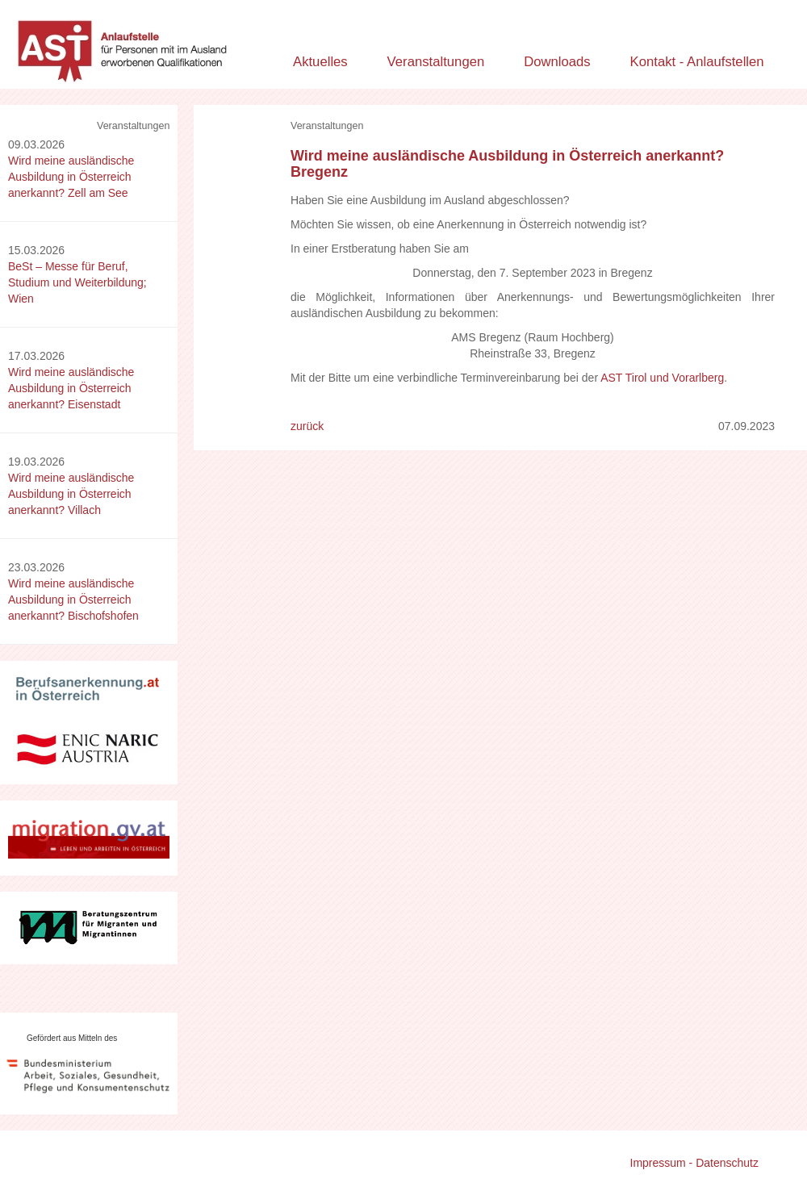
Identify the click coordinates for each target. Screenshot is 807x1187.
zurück (307, 426)
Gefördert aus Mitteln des (72, 1038)
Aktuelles (320, 61)
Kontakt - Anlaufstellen (697, 61)
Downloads (557, 61)
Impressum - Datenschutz (694, 1162)
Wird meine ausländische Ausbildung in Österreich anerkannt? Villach (71, 493)
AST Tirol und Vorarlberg (662, 377)
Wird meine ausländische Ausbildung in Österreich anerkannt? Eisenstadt (71, 388)
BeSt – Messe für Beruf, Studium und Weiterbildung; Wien (77, 282)
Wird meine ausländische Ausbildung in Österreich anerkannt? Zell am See (71, 176)
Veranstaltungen (436, 61)
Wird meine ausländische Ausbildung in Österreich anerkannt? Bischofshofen (73, 599)
